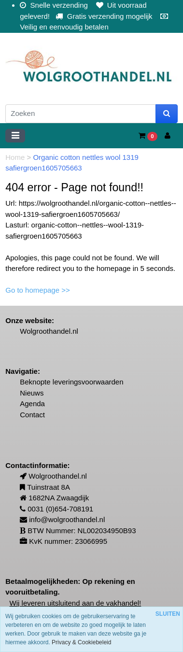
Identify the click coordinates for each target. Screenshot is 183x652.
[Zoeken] (80, 113)
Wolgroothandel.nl (49, 331)
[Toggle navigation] (15, 135)
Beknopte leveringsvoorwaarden (71, 382)
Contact (32, 415)
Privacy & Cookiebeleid (81, 642)
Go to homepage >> (37, 290)
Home (16, 157)
